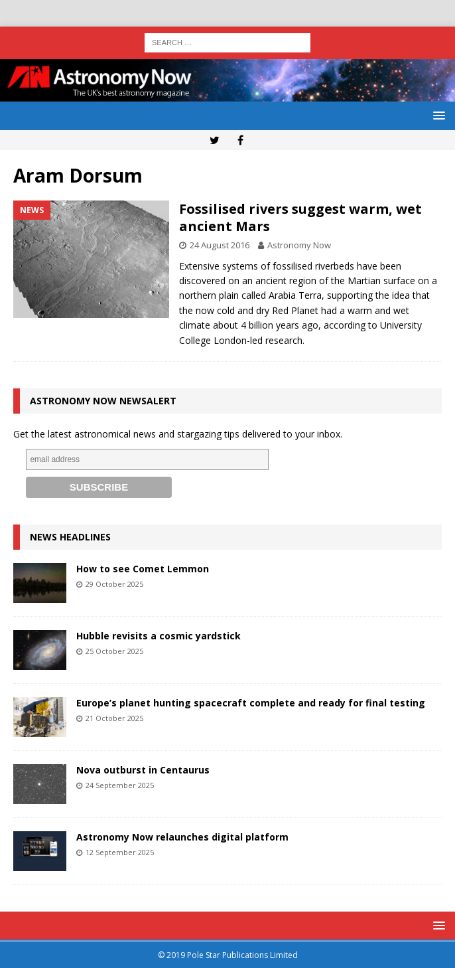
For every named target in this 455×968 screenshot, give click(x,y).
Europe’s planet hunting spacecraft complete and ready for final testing (250, 702)
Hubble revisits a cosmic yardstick (158, 635)
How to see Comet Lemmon (142, 568)
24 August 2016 (219, 245)
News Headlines (70, 536)
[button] (437, 115)
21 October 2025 (114, 718)
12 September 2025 (120, 852)
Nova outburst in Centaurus (143, 770)
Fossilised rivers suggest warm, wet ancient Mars (300, 217)
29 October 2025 (114, 584)
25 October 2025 (114, 651)
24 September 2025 (120, 785)
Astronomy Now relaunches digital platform (182, 837)
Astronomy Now (299, 245)
